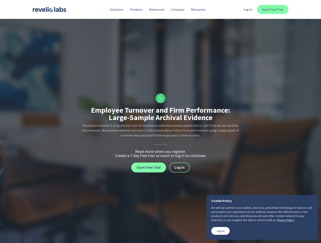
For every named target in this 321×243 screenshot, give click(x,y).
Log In (247, 9)
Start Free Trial (272, 9)
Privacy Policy (285, 220)
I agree (220, 231)
